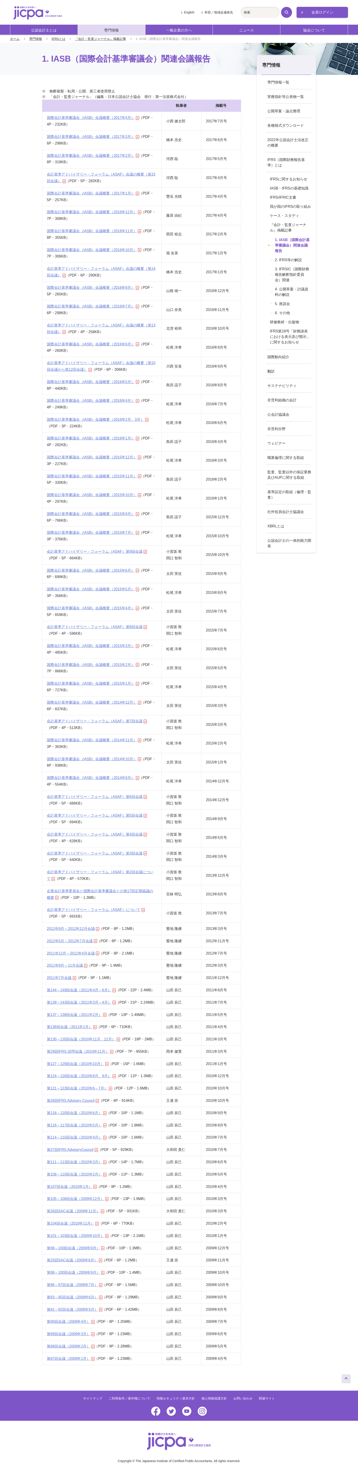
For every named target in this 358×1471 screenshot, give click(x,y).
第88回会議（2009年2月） (71, 1346)
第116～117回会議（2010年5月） (76, 1125)
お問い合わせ (243, 1398)
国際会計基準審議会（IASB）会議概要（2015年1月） (93, 683)
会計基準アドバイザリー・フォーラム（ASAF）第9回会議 (97, 551)
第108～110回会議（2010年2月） (76, 1174)
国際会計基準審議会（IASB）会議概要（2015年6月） (93, 570)
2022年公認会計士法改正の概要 (287, 142)
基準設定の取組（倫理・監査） (289, 494)
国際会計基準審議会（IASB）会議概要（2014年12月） (94, 702)
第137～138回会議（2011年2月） (76, 1015)
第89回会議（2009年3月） (71, 1334)
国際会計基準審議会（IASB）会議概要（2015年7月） (93, 532)
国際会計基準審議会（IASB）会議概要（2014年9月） (93, 778)
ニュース (246, 30)
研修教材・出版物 (284, 322)
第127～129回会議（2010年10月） (77, 1064)
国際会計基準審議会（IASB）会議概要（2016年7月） (93, 306)
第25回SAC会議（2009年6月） (74, 1260)
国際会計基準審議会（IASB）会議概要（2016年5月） (93, 382)
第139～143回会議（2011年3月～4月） (81, 1002)
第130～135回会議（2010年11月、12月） (83, 1039)
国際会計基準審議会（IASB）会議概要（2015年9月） (93, 514)
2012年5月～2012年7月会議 (72, 941)
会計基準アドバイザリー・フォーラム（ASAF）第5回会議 (97, 815)
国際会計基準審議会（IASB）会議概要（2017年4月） (93, 118)
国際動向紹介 (278, 357)
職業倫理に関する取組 (285, 458)
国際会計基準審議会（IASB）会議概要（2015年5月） (93, 589)
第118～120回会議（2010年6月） (76, 1113)
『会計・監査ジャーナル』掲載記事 (100, 39)
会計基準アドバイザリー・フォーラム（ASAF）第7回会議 (97, 721)
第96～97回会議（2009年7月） (74, 1285)
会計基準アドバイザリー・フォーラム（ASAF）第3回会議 (97, 853)
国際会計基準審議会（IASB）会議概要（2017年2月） (93, 156)
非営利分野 (276, 429)
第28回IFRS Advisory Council (73, 1101)
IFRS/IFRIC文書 (283, 197)
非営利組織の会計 (282, 400)
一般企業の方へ (179, 30)
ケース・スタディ (284, 216)
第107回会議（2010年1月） (72, 1187)
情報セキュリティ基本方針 (176, 1398)
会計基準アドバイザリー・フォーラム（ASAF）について (96, 910)
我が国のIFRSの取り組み (290, 206)
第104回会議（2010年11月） (73, 1223)
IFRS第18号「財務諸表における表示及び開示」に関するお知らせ (290, 336)
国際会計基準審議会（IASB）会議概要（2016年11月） (94, 231)
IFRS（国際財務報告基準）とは (286, 162)
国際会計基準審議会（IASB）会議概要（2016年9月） (93, 287)
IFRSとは (58, 39)
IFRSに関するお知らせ (288, 179)
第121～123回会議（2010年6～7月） (79, 1088)
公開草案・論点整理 (283, 111)
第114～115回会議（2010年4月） (76, 1137)
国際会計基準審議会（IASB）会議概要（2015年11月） (94, 476)
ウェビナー (276, 443)
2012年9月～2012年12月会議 (73, 929)
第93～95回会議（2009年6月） (74, 1297)
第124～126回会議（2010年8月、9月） (81, 1076)
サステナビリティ (282, 386)
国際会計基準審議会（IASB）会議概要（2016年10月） (94, 250)
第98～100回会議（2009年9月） (75, 1248)
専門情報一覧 (278, 82)
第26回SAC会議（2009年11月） (75, 1211)
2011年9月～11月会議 (67, 965)
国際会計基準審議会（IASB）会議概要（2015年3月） (93, 646)
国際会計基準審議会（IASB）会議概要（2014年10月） (94, 759)
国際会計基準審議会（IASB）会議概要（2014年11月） (94, 740)
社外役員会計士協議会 (285, 512)
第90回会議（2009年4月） (71, 1322)
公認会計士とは (44, 30)
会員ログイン (322, 12)
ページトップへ (346, 1378)
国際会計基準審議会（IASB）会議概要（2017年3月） (93, 137)
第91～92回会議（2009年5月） (74, 1309)
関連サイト (267, 1398)
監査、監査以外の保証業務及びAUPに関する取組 (289, 474)
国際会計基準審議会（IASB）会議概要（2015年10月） (94, 495)
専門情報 (111, 30)
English (189, 12)
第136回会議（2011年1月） (72, 1027)
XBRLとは (275, 526)
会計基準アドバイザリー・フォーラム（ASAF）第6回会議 (97, 797)
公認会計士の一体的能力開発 (289, 543)
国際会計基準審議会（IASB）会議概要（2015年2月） (93, 665)
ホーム (15, 39)
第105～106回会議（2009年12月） (77, 1199)
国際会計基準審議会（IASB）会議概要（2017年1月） (93, 193)
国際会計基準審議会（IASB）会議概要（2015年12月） (94, 457)
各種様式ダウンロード (285, 125)
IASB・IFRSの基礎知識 (289, 188)
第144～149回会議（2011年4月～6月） (81, 990)
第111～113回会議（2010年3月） (76, 1162)
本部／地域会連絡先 (218, 12)
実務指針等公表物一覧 (285, 97)
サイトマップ (92, 1398)
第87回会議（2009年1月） (71, 1358)
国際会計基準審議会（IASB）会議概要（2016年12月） (94, 212)
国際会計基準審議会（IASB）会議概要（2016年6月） (93, 344)
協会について (314, 30)
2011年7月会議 (61, 978)
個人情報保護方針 (214, 1398)
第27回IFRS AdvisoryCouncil (72, 1150)
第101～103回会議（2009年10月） (77, 1236)
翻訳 (271, 371)
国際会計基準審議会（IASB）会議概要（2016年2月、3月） (97, 419)
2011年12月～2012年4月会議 (73, 953)
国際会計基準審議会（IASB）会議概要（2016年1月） (93, 438)
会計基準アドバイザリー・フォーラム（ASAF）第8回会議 (97, 627)
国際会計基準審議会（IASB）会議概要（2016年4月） (93, 401)
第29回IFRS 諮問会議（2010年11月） (80, 1051)
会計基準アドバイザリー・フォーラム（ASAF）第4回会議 (97, 834)
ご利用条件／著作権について (129, 1398)
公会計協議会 (278, 414)
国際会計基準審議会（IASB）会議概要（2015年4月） (93, 608)
